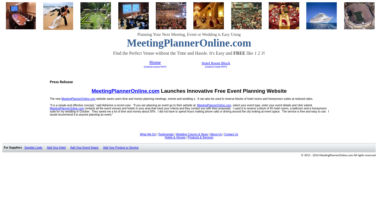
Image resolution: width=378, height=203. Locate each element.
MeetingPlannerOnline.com (214, 105)
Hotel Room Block (216, 63)
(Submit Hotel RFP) (216, 66)
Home (155, 62)
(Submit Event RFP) (155, 66)
